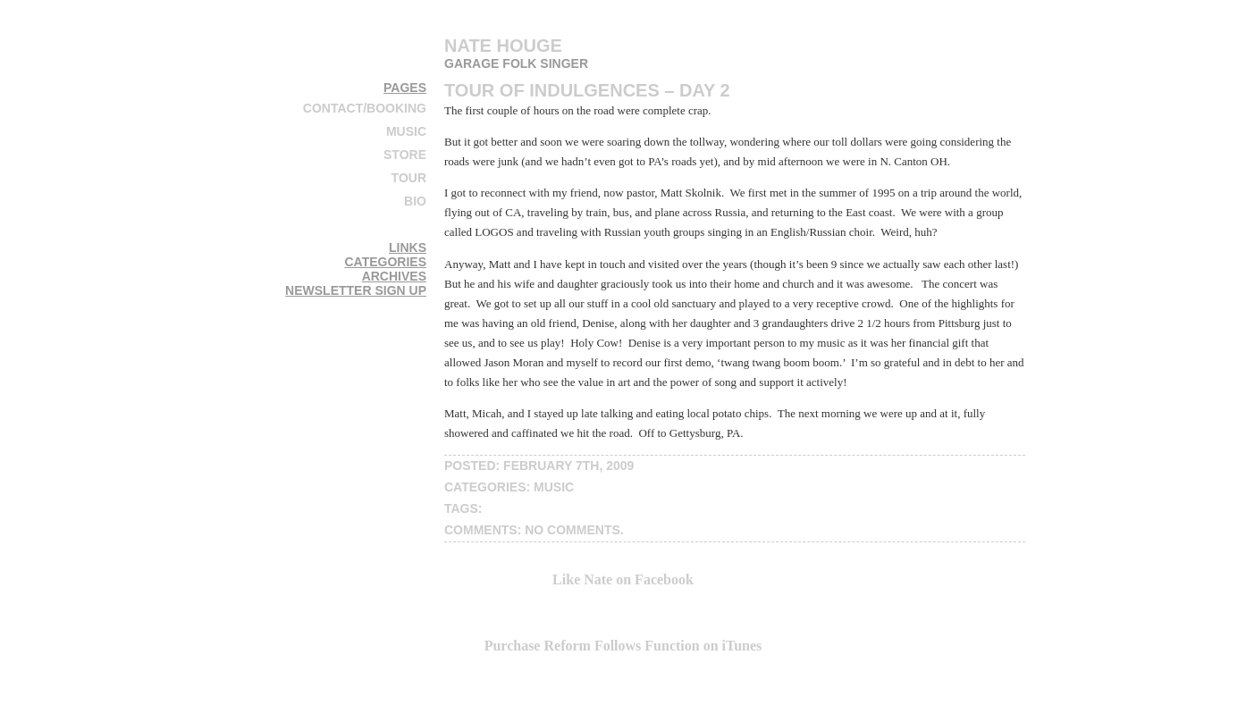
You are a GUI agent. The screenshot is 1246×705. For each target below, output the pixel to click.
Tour (408, 178)
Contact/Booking (364, 108)
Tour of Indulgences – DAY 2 (587, 90)
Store (404, 154)
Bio (415, 201)
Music (406, 131)
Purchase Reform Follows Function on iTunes (623, 645)
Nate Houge (503, 45)
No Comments (572, 530)
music (554, 487)
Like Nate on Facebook (623, 579)
